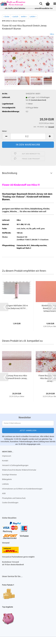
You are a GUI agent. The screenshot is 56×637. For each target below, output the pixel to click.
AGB (4, 493)
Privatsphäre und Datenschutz (14, 498)
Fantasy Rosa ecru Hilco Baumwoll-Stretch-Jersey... (16, 376)
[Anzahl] (28, 136)
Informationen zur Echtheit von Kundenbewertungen (22, 489)
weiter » (24, 16)
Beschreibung (9, 173)
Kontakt (5, 461)
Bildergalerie (7, 479)
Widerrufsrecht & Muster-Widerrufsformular (19, 470)
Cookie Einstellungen (10, 503)
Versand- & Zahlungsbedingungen (15, 465)
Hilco (52, 34)
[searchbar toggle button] (40, 3)
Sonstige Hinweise (9, 475)
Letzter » (33, 16)
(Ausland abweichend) (38, 100)
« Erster (6, 16)
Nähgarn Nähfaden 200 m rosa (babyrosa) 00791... (17, 306)
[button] (6, 136)
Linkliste (5, 484)
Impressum (6, 456)
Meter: (4, 131)
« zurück (15, 16)
